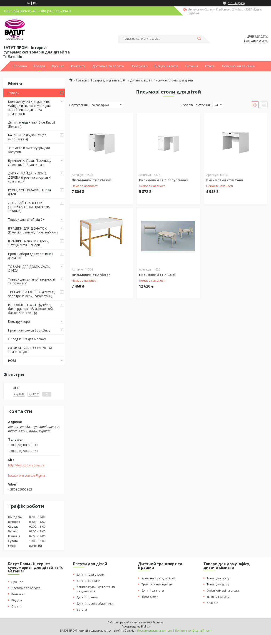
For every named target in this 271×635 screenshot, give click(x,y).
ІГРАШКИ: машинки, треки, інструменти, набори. (28, 243)
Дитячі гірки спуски (90, 574)
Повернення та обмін (238, 66)
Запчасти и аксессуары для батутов (29, 150)
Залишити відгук (256, 40)
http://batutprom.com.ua (26, 465)
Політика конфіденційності (193, 630)
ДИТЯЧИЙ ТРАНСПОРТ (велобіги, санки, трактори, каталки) (29, 207)
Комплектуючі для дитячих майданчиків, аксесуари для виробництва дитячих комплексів (29, 107)
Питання (191, 66)
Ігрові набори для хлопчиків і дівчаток (30, 256)
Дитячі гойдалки (88, 581)
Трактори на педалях (157, 584)
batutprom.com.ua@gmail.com (28, 475)
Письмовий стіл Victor (91, 275)
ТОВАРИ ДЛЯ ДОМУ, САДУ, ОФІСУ (29, 268)
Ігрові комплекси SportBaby (29, 330)
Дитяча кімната (218, 597)
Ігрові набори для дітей (158, 578)
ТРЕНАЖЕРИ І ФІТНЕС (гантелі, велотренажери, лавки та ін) (31, 294)
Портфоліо (139, 66)
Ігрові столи (150, 597)
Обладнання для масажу (27, 339)
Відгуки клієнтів (166, 66)
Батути (82, 609)
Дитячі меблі (140, 80)
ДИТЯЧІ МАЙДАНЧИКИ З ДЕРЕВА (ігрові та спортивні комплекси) (29, 177)
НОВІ (12, 360)
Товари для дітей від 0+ (26, 219)
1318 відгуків (236, 3)
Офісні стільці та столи (223, 590)
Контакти (78, 66)
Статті (210, 66)
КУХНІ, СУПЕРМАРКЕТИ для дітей (29, 192)
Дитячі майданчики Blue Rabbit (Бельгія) (31, 124)
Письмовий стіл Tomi (224, 180)
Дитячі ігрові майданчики (95, 603)
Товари (39, 66)
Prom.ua (158, 622)
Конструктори (19, 321)
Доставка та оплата (108, 66)
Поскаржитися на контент (154, 630)
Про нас (58, 66)
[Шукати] (199, 39)
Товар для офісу (218, 578)
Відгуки (16, 600)
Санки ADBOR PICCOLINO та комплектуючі (30, 350)
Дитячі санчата (153, 590)
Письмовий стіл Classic (92, 180)
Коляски (212, 603)
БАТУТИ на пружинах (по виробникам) (27, 137)
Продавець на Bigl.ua (136, 626)
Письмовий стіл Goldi (157, 275)
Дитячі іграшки (87, 597)
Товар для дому (218, 584)
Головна (20, 66)
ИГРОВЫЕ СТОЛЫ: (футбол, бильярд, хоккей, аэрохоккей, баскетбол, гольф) (31, 309)
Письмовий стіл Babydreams (163, 180)
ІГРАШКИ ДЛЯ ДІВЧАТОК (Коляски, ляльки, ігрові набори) (33, 230)
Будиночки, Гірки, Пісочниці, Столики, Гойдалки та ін (29, 162)
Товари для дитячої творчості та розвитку (31, 281)
